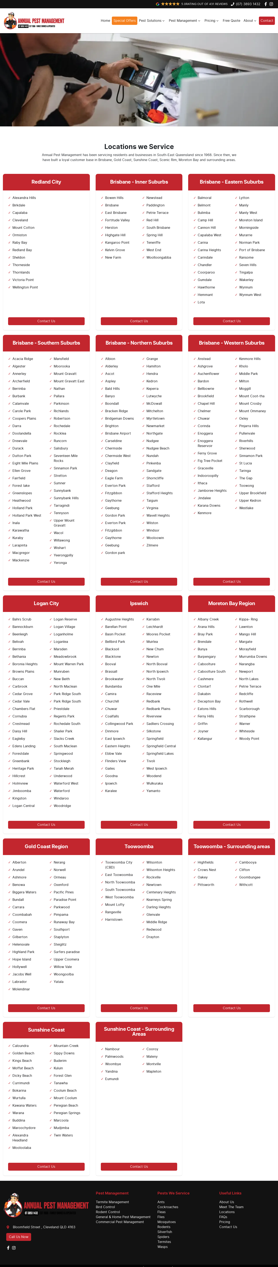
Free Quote (231, 20)
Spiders (163, 1237)
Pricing (212, 21)
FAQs (223, 1217)
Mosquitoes (166, 1222)
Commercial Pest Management (120, 1222)
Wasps (162, 1247)
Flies (161, 1217)
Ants (161, 1202)
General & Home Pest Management (123, 1217)
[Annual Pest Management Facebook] (266, 4)
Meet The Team (231, 1207)
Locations (227, 1212)
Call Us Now (18, 1237)
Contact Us (46, 321)
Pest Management (185, 21)
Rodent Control (108, 1212)
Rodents (163, 1227)
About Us (226, 1202)
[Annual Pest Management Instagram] (272, 4)
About (250, 21)
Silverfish (164, 1232)
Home (105, 20)
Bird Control (105, 1207)
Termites (164, 1242)
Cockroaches (167, 1207)
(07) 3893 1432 (248, 4)
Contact (267, 20)
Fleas (161, 1212)
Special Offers (124, 20)
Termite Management (112, 1202)
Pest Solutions (152, 21)
